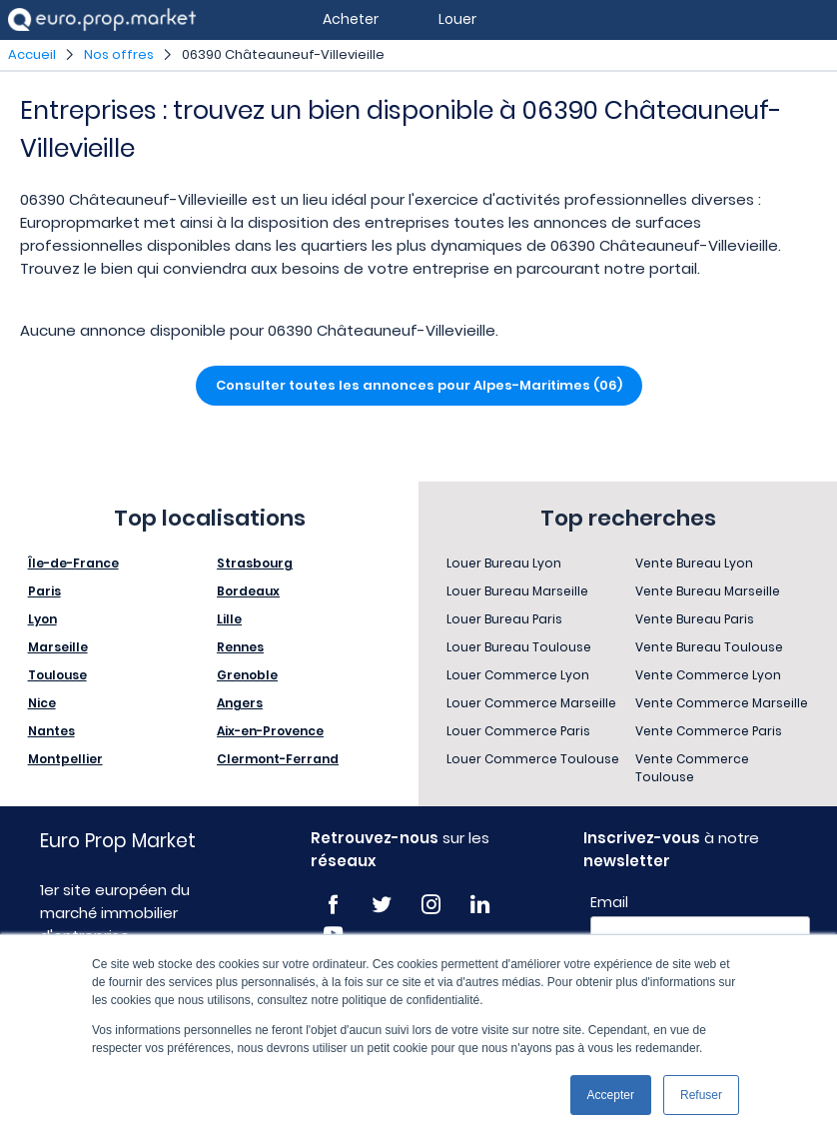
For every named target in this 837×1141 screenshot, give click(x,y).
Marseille (58, 646)
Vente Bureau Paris (694, 618)
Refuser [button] (701, 1095)
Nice (42, 702)
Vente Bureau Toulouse (709, 646)
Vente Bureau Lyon (694, 563)
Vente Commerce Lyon (708, 674)
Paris (44, 590)
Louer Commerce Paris (518, 730)
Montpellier (65, 758)
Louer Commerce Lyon (517, 674)
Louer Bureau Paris (504, 618)
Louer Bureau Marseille (517, 590)
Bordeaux (248, 590)
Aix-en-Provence (270, 730)
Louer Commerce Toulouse (532, 758)
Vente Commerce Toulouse (692, 767)
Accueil (32, 54)
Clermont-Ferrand (278, 758)
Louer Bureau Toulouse (518, 646)
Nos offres (119, 54)
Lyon (42, 618)
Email (609, 902)
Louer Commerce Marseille (531, 702)
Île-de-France (73, 563)
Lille (229, 618)
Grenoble (247, 674)
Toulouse (57, 674)
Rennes (240, 646)
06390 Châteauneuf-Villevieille (283, 54)
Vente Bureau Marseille (707, 590)
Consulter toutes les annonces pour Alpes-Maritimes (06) (419, 385)
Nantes (51, 730)
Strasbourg (255, 563)
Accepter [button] (610, 1095)
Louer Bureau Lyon (503, 563)
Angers (240, 702)
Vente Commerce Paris (708, 730)
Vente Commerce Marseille (721, 702)
